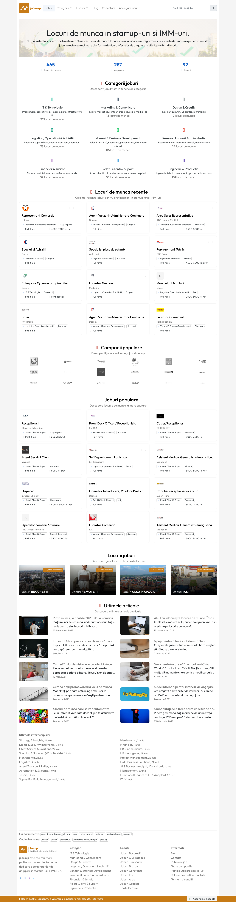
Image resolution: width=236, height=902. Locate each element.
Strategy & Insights (31, 740)
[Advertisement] (118, 804)
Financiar (126, 744)
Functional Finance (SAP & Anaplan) (143, 775)
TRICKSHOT (163, 427)
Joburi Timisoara (131, 862)
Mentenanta (27, 757)
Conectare (108, 8)
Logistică (25, 762)
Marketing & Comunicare (118, 107)
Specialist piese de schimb (107, 249)
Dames (93, 495)
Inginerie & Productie (183, 169)
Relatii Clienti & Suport (118, 169)
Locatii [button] (80, 8)
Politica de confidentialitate (188, 875)
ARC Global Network (33, 529)
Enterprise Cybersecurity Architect (46, 283)
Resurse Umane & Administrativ (184, 138)
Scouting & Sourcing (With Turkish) (41, 753)
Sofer (26, 317)
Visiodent (162, 461)
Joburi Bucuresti (130, 853)
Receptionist (30, 423)
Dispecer (28, 491)
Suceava (131, 534)
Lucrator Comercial (170, 317)
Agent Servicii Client (36, 457)
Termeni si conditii (182, 879)
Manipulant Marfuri (170, 283)
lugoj (75, 834)
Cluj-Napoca (66, 224)
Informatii (99, 898)
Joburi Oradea (129, 883)
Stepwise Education (32, 427)
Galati (128, 466)
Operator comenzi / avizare (41, 525)
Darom (93, 220)
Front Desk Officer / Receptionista (112, 423)
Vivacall (26, 461)
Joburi (49, 8)
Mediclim (94, 287)
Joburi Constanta (131, 870)
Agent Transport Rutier (33, 766)
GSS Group (162, 253)
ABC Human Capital (167, 220)
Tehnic (23, 775)
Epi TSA (93, 427)
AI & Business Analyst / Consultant (141, 766)
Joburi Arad (127, 879)
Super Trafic (163, 495)
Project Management (133, 757)
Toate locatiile (129, 888)
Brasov (187, 258)
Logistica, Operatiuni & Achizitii (52, 138)
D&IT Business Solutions (135, 762)
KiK (91, 529)
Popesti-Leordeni (58, 534)
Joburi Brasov (129, 866)
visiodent (100, 834)
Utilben (26, 220)
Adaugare (129, 8)
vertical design (114, 834)
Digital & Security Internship (36, 744)
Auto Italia (94, 253)
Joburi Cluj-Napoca (132, 857)
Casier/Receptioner (170, 423)
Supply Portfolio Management (38, 779)
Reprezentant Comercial (38, 215)
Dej (194, 292)
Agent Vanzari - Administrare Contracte (116, 215)
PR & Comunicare (131, 749)
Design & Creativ (184, 107)
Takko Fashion (164, 321)
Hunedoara (55, 500)
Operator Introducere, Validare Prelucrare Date (118, 491)
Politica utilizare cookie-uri (187, 870)
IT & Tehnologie (52, 107)
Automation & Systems (33, 770)
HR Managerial (129, 753)
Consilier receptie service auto (177, 491)
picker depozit (86, 834)
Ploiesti (188, 466)
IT (121, 779)
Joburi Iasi (126, 875)
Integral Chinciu (30, 495)
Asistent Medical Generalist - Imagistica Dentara (185, 457)
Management (128, 770)
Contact (176, 857)
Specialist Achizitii (34, 249)
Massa (160, 287)
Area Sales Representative (175, 215)
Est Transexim (96, 461)
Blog (95, 8)
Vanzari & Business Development (118, 138)
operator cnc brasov (51, 834)
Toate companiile (181, 866)
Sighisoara (200, 326)
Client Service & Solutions (35, 749)
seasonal (127, 834)
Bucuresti (199, 224)
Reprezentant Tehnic (171, 249)
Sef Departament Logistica (108, 457)
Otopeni (131, 224)
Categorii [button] (63, 8)
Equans (25, 287)
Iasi (119, 500)
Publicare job (179, 862)
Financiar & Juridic (52, 169)
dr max (66, 834)
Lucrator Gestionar (102, 283)
